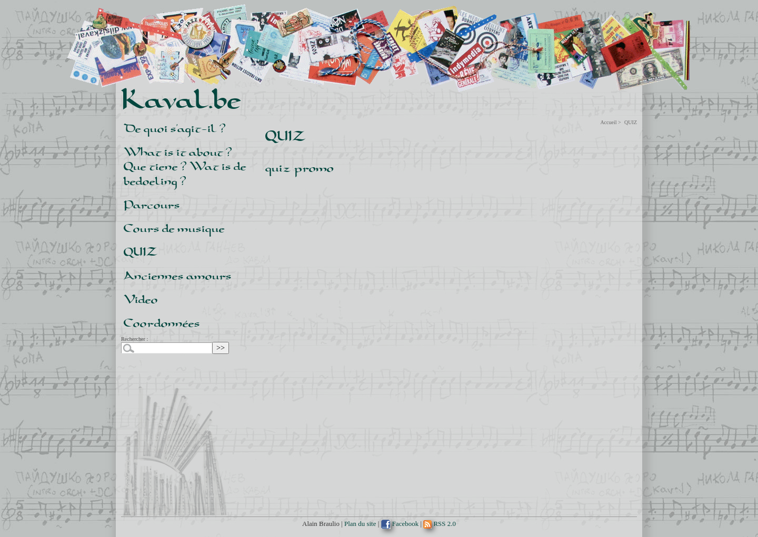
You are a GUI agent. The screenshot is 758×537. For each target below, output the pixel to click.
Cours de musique (174, 227)
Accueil (608, 122)
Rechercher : (134, 339)
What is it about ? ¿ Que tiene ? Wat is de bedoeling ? (185, 165)
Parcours (152, 204)
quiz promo (299, 167)
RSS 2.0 (439, 524)
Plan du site (360, 524)
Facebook (400, 524)
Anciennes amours (178, 275)
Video (141, 298)
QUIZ (141, 251)
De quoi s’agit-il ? (175, 127)
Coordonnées (162, 322)
